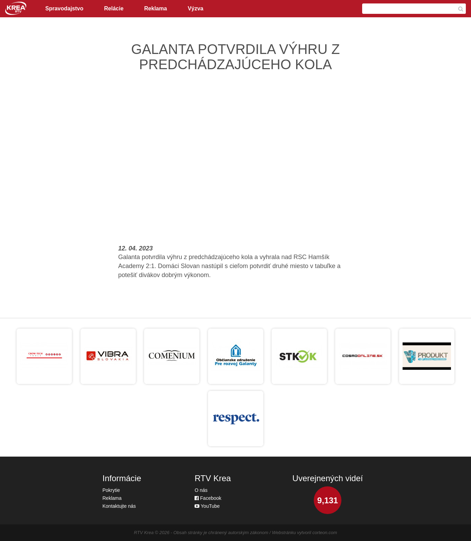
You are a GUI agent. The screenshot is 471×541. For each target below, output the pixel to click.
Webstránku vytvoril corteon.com (304, 532)
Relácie (113, 8)
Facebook (208, 498)
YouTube (207, 506)
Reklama (155, 8)
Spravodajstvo (64, 8)
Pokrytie (111, 490)
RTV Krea (144, 532)
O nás (201, 490)
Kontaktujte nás (119, 506)
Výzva (195, 8)
